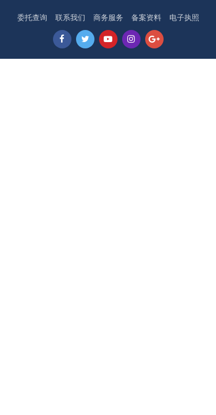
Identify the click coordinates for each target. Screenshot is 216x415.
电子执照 (184, 17)
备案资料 (146, 17)
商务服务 (108, 17)
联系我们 (70, 17)
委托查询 (32, 17)
